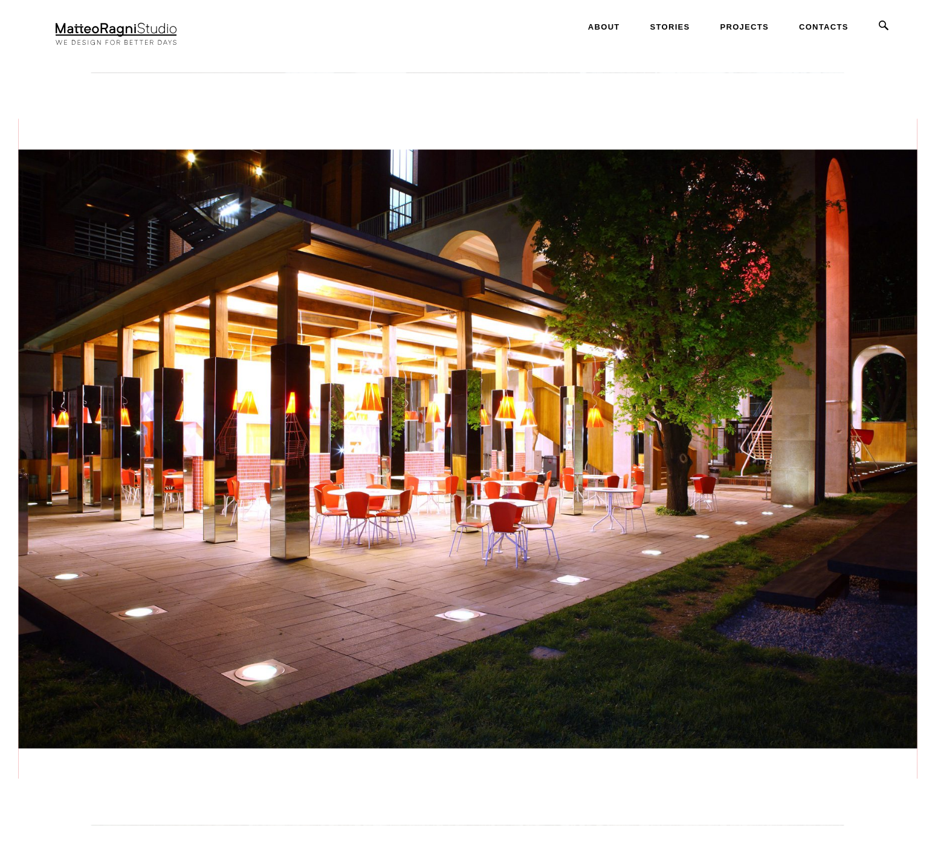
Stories (670, 26)
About (604, 26)
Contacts (824, 26)
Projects (744, 26)
